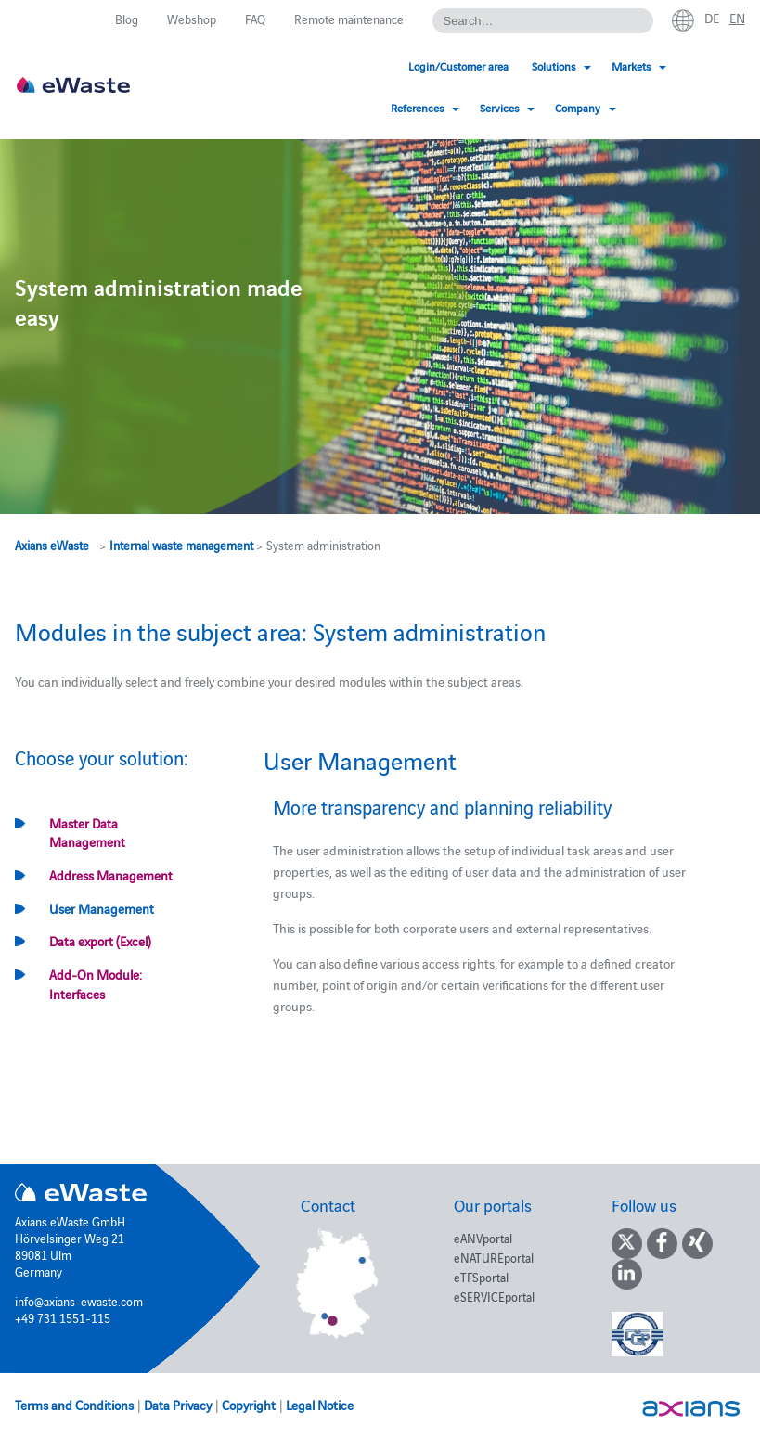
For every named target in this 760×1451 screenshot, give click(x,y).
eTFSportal (481, 1276)
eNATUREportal (494, 1257)
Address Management (111, 875)
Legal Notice (320, 1404)
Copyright (249, 1404)
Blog (126, 18)
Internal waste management (181, 544)
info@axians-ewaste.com (79, 1300)
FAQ (255, 18)
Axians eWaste (52, 544)
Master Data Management (87, 833)
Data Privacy (178, 1404)
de (711, 17)
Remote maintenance (349, 18)
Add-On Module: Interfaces (95, 984)
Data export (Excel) (100, 940)
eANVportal (483, 1237)
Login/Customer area (291, 65)
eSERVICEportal (494, 1296)
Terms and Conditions (74, 1404)
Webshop (191, 18)
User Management (101, 908)
